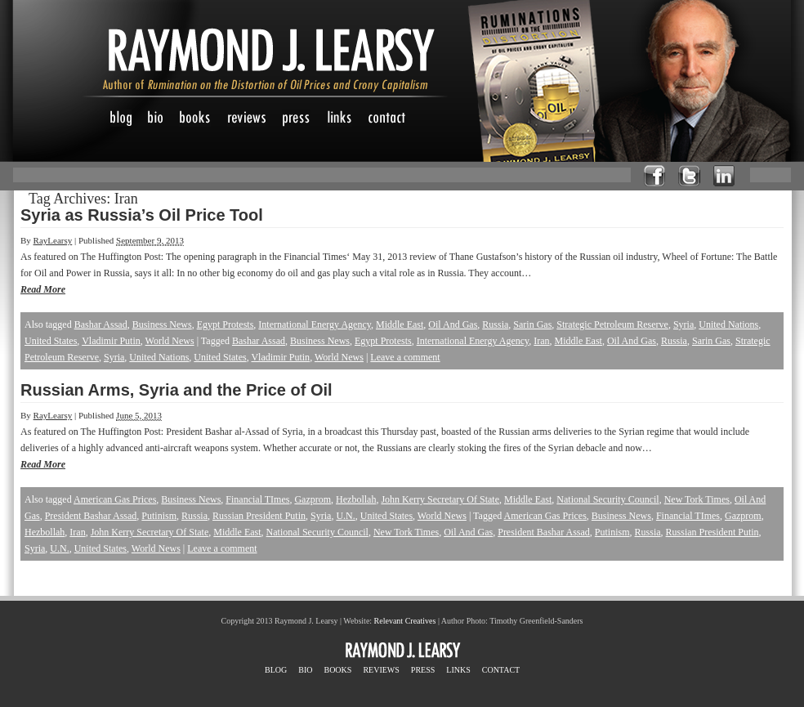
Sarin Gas (532, 324)
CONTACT (501, 669)
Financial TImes (257, 499)
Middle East (399, 324)
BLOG (276, 669)
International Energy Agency (314, 324)
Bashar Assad (100, 324)
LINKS (458, 669)
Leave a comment (405, 357)
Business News (162, 324)
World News (169, 341)
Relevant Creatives (405, 620)
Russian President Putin (259, 515)
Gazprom (312, 499)
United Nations (728, 324)
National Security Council (607, 499)
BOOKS (337, 669)
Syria (683, 324)
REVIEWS (381, 669)
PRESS (423, 669)
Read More (42, 289)
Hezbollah (356, 499)
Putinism (158, 515)
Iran (541, 341)
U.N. (345, 515)
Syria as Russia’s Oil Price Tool (141, 215)
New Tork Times (697, 499)
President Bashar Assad (91, 515)
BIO (305, 669)
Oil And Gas (452, 324)
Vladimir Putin (111, 341)
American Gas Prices (115, 499)
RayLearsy (53, 240)
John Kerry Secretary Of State (440, 499)
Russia (495, 324)
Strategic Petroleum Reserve (612, 324)
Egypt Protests (225, 324)
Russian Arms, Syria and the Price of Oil (176, 390)
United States (51, 341)
